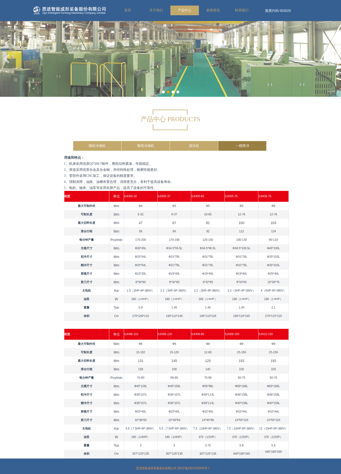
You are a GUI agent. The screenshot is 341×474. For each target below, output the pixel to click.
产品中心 (184, 10)
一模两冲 (242, 146)
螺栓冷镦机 (97, 146)
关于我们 (156, 10)
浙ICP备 (193, 468)
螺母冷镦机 (145, 146)
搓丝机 (194, 146)
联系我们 (241, 10)
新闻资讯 (213, 10)
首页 (127, 10)
